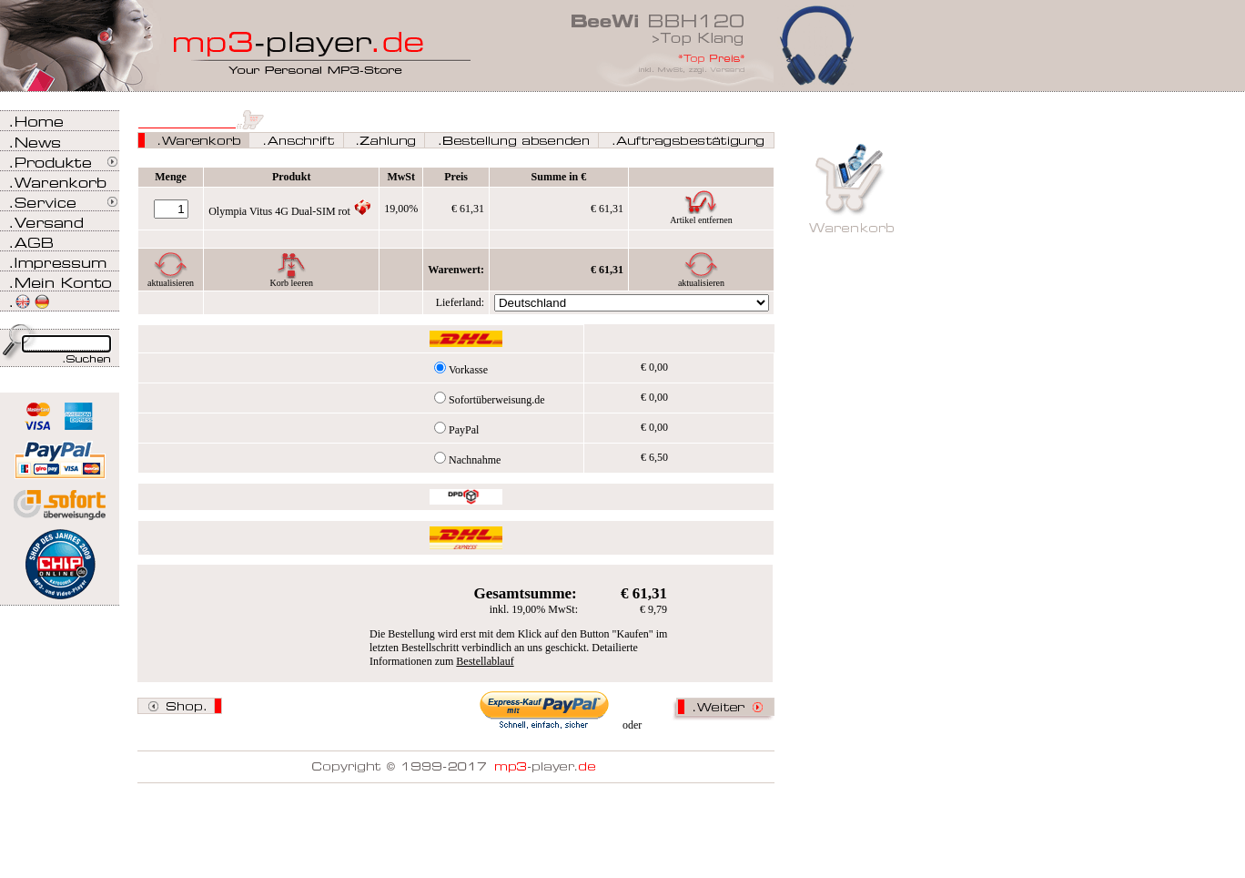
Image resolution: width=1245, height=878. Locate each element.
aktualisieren (170, 283)
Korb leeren (290, 283)
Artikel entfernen (701, 220)
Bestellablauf (484, 661)
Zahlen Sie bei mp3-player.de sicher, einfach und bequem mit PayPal (59, 453)
